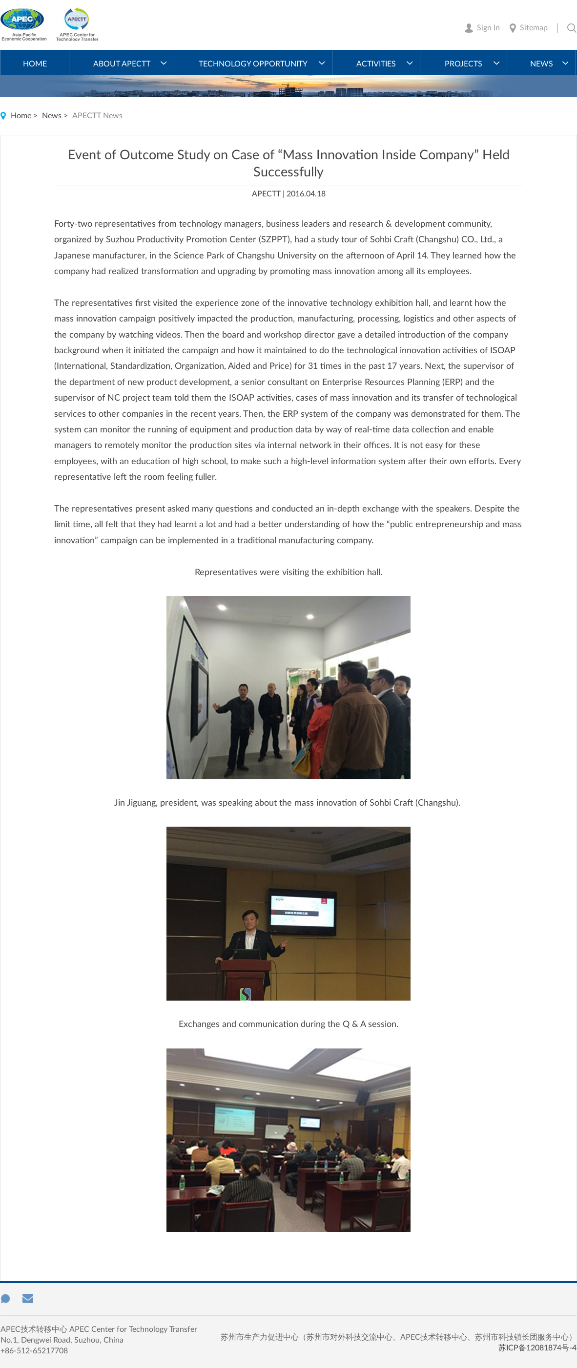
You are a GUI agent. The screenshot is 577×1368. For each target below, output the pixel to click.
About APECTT (121, 64)
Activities (376, 64)
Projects (463, 64)
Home (35, 64)
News (541, 64)
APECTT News (97, 116)
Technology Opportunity (253, 64)
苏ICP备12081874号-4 (537, 1348)
